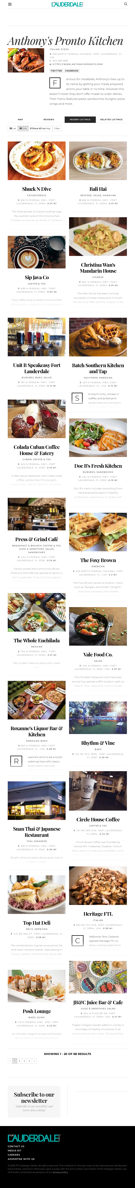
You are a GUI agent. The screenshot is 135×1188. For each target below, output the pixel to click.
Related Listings (111, 119)
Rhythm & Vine (98, 742)
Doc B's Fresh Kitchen (98, 465)
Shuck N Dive (36, 188)
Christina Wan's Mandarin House (98, 267)
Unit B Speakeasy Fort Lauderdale (36, 368)
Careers (14, 1154)
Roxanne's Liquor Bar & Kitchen (37, 731)
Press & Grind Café (36, 539)
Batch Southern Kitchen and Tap (98, 368)
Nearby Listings (80, 119)
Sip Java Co (37, 277)
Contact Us (16, 1146)
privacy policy (60, 1172)
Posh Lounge (37, 1011)
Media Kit (14, 1150)
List (13, 128)
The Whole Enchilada (37, 640)
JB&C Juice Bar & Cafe (98, 1002)
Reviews (49, 119)
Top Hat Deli (36, 922)
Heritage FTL (97, 913)
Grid (23, 128)
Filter (57, 128)
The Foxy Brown (98, 560)
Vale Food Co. (97, 654)
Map (20, 119)
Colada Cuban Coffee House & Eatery (37, 449)
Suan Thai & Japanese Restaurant (36, 831)
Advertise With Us (21, 1159)
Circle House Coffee (98, 819)
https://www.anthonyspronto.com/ (78, 64)
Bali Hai (98, 188)
